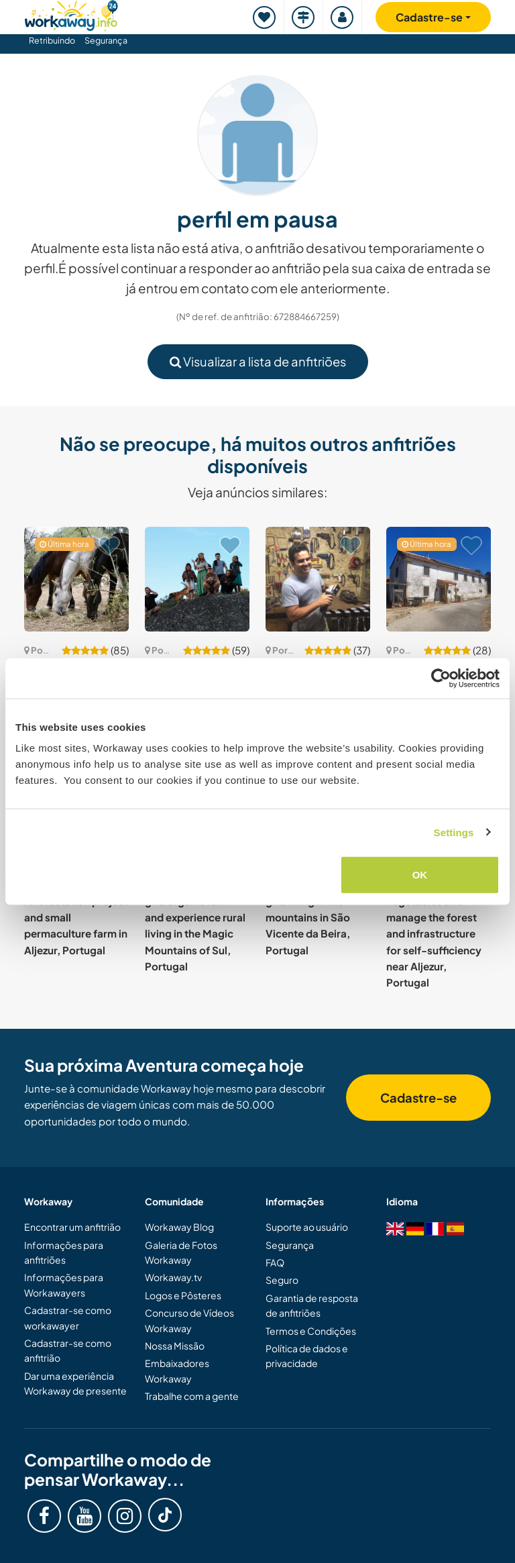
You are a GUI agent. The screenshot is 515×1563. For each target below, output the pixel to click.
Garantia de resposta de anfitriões (312, 1305)
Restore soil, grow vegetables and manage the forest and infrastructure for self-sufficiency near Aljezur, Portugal (433, 933)
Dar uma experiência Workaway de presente (75, 1383)
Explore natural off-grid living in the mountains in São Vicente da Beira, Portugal (314, 917)
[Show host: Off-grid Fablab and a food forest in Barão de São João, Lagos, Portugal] (318, 579)
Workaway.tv (173, 1277)
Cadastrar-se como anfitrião (67, 1350)
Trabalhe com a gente (192, 1396)
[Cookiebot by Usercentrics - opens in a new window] (441, 678)
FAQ (275, 1262)
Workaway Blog (179, 1227)
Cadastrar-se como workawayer (67, 1317)
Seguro (282, 1280)
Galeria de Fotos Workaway (181, 1252)
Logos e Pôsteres (183, 1295)
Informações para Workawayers (63, 1284)
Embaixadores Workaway (177, 1370)
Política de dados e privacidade (307, 1355)
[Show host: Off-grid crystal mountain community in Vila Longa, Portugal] (197, 579)
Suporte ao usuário (307, 1227)
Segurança (105, 40)
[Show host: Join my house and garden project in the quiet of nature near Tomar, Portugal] (438, 579)
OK (420, 874)
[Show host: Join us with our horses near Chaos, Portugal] (76, 579)
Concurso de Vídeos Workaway (189, 1320)
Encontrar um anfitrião (72, 1227)
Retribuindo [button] (52, 40)
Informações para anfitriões (63, 1252)
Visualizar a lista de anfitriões (258, 361)
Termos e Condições (311, 1331)
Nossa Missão (175, 1346)
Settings (454, 832)
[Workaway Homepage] (71, 13)
